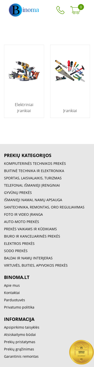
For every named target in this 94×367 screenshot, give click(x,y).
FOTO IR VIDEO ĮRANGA (23, 214)
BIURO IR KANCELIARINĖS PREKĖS (32, 236)
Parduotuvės (14, 300)
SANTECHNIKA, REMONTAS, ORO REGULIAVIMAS (44, 207)
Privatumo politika (19, 307)
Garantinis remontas (21, 356)
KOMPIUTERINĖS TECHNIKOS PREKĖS (35, 163)
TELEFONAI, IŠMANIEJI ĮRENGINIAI (32, 185)
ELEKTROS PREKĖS (19, 243)
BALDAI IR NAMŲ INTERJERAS (28, 258)
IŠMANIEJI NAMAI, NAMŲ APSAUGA (33, 199)
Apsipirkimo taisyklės (21, 327)
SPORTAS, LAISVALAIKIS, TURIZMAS (33, 178)
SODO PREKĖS (16, 250)
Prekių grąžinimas (19, 349)
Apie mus (12, 285)
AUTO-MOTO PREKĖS (21, 221)
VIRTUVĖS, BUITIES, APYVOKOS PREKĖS (36, 265)
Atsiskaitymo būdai (20, 334)
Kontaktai (12, 292)
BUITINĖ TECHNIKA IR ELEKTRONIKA (34, 170)
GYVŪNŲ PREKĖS (18, 192)
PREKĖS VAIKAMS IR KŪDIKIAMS (30, 229)
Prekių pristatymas (19, 341)
